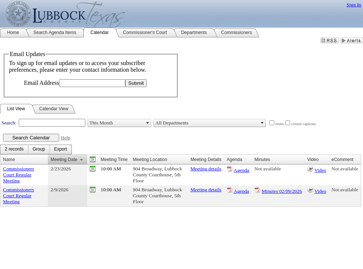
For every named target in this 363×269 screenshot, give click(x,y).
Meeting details (206, 168)
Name (9, 159)
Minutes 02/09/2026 (282, 191)
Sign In (354, 4)
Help (65, 137)
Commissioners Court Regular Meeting (18, 174)
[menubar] (36, 149)
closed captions (303, 124)
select (147, 123)
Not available (267, 168)
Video (320, 170)
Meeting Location (150, 159)
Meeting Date (64, 159)
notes (279, 124)
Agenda (241, 170)
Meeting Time (114, 159)
